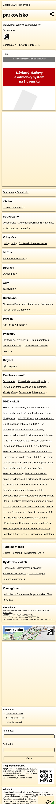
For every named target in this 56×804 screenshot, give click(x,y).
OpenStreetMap (24, 182)
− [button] (7, 121)
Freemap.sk (39, 182)
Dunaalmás (22, 192)
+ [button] (7, 117)
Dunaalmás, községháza (32, 392)
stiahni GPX (8, 617)
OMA (13, 5)
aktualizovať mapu (19, 610)
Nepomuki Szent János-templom (20, 304)
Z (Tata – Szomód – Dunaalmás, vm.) (22, 553)
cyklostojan (9, 366)
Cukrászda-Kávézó (13, 207)
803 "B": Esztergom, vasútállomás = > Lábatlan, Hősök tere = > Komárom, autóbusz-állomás (28, 517)
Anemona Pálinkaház (30, 222)
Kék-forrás (11, 228)
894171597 (7, 612)
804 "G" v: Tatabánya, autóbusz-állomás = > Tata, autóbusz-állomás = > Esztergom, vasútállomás (28, 429)
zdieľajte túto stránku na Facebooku (20, 769)
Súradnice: (8, 45)
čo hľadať (8, 744)
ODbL (35, 794)
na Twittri (30, 771)
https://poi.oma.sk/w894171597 (15, 184)
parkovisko (24, 5)
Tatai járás (8, 192)
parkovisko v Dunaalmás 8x (17, 594)
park (5, 243)
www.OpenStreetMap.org (37, 792)
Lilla (32, 340)
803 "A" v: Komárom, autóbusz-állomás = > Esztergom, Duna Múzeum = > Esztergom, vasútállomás (29, 479)
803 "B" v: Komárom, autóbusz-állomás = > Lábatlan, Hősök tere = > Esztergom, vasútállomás (27, 451)
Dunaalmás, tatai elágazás (32, 381)
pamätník (42, 340)
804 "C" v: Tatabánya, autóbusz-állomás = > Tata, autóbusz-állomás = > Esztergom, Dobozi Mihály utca (27, 413)
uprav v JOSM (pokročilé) (38, 610)
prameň (24, 228)
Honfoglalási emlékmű (14, 340)
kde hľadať (8, 730)
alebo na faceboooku (15, 718)
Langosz (49, 222)
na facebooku (23, 768)
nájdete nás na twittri (14, 713)
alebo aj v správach (14, 722)
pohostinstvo (9, 222)
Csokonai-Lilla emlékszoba (33, 243)
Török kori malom (12, 345)
